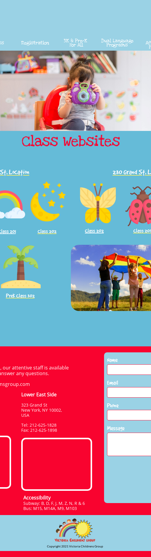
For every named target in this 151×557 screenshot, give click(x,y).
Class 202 (94, 231)
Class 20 (141, 231)
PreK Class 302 (20, 296)
